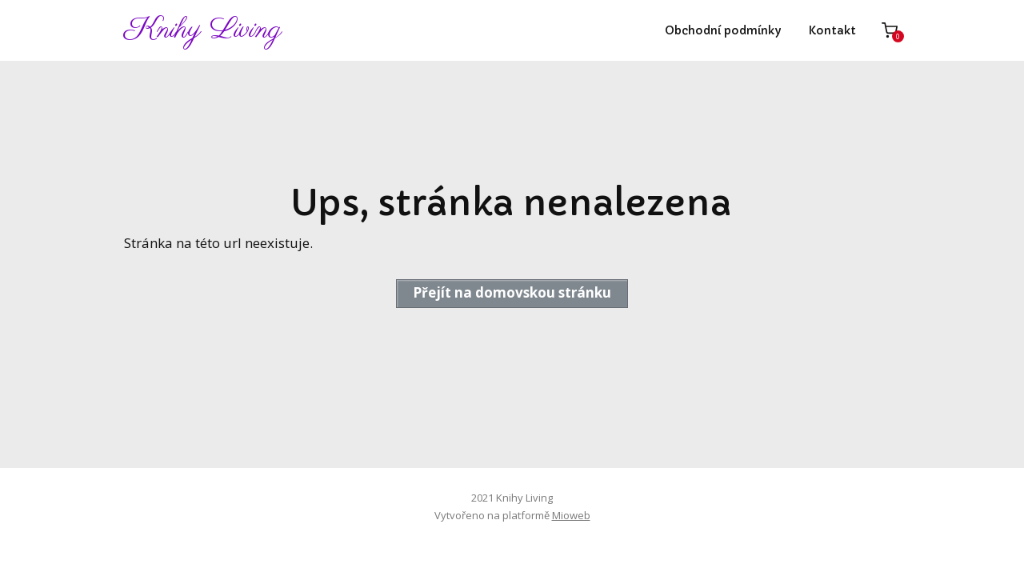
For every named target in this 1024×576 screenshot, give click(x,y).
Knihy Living (203, 30)
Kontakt (832, 30)
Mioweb (571, 515)
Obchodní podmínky (723, 30)
